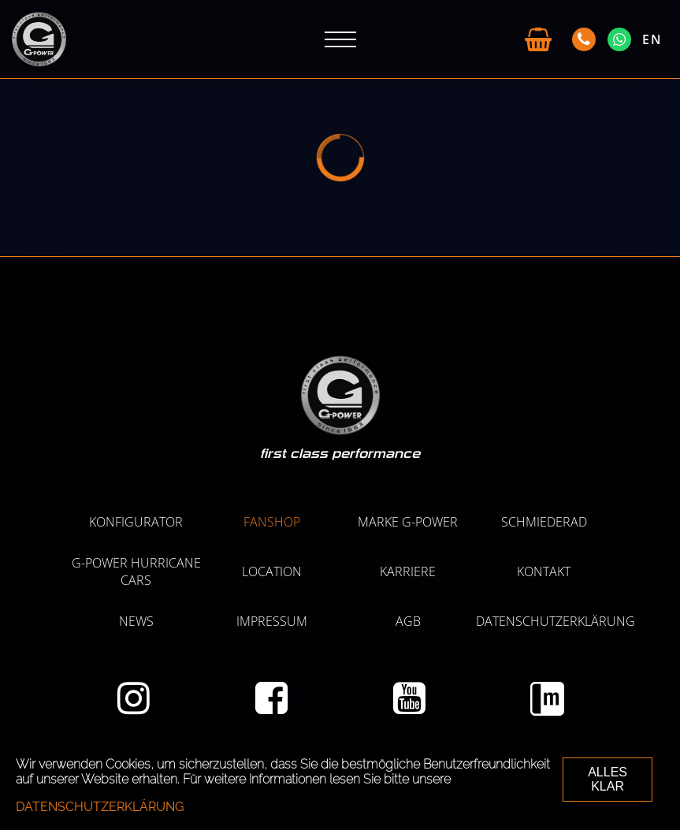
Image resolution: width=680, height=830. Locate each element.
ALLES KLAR (607, 779)
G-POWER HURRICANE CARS (136, 571)
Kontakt (543, 571)
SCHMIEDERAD (544, 521)
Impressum (271, 621)
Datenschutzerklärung (555, 621)
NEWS (136, 621)
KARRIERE (408, 571)
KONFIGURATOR (136, 521)
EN (652, 39)
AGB (408, 621)
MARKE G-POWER (408, 521)
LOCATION (272, 571)
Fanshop (271, 521)
